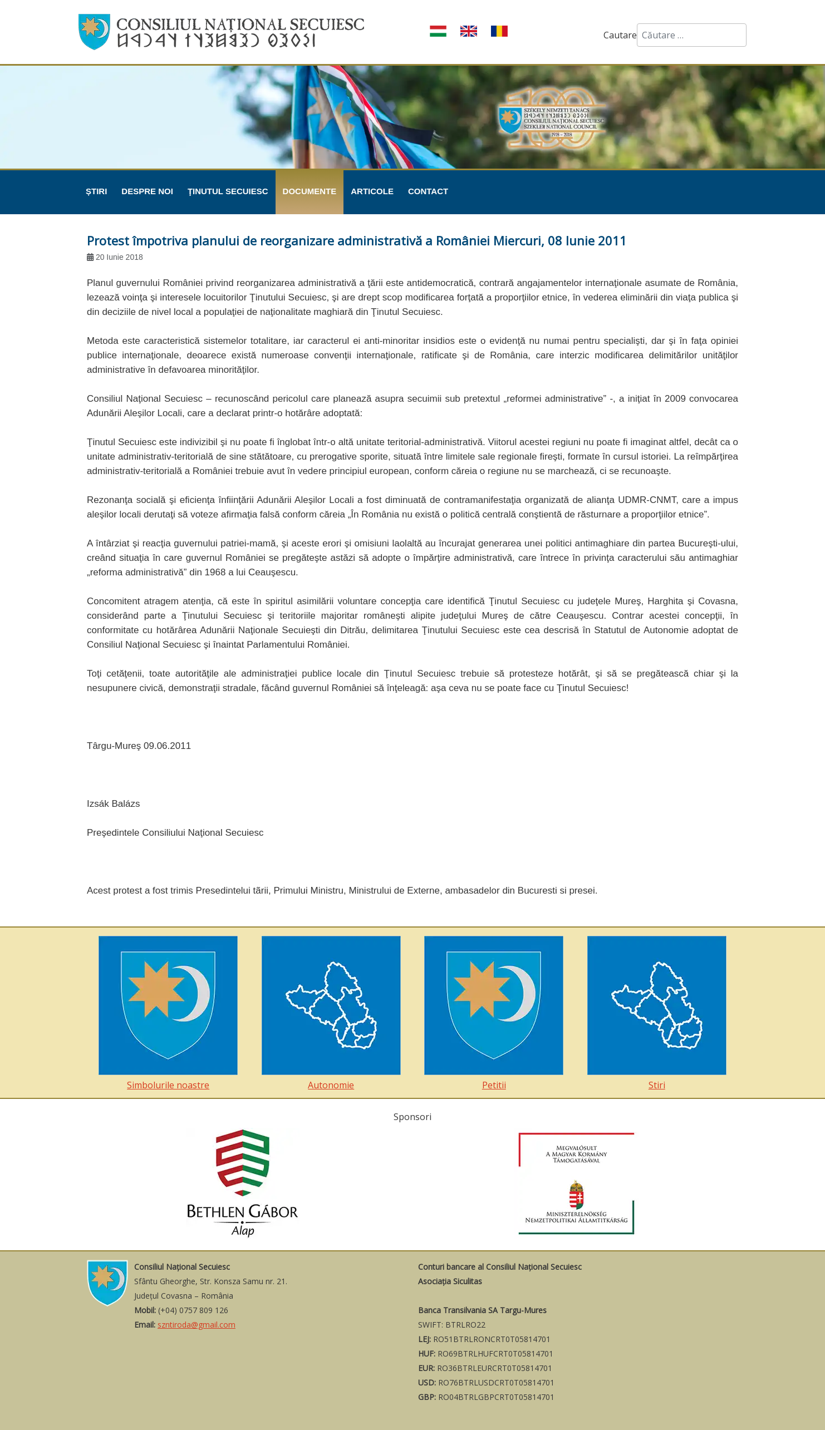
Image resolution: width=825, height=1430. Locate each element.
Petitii (493, 1013)
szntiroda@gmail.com (196, 1324)
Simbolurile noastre (168, 1013)
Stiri (656, 1013)
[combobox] (692, 35)
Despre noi (147, 191)
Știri (96, 191)
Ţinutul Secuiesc (228, 191)
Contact (428, 191)
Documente (310, 191)
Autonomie (331, 1013)
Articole (372, 191)
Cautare (620, 35)
